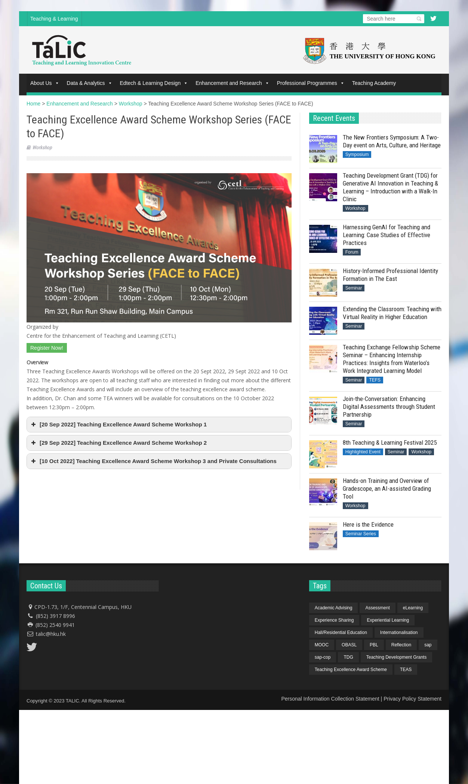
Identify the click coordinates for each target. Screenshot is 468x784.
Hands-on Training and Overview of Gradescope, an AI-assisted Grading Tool (387, 488)
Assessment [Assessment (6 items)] (377, 607)
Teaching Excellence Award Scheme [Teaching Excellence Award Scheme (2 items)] (351, 669)
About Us (44, 83)
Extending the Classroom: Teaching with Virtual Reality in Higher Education (392, 313)
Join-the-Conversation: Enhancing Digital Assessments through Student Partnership (389, 406)
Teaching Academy (374, 83)
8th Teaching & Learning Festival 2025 (390, 442)
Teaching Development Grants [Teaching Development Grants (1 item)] (396, 657)
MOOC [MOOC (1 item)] (322, 644)
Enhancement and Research (232, 83)
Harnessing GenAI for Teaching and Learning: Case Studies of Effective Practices (386, 234)
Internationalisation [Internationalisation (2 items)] (399, 632)
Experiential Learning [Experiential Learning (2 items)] (388, 620)
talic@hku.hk (51, 633)
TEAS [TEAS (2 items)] (406, 669)
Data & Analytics (90, 83)
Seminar (353, 288)
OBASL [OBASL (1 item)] (349, 644)
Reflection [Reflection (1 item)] (401, 644)
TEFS (375, 380)
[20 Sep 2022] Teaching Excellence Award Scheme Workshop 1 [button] (118, 424)
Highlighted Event (363, 451)
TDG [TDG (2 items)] (348, 657)
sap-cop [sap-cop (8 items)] (323, 657)
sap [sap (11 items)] (427, 644)
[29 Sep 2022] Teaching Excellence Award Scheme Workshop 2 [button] (118, 443)
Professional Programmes (311, 83)
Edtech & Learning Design (154, 83)
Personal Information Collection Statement (330, 699)
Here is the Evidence (368, 524)
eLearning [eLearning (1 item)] (413, 607)
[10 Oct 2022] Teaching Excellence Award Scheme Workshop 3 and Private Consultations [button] (153, 461)
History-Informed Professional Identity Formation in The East (390, 274)
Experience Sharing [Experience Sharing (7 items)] (334, 620)
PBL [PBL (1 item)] (374, 644)
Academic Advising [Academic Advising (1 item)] (333, 607)
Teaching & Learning (54, 19)
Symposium (357, 154)
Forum (351, 252)
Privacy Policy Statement (412, 699)
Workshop (42, 147)
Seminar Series (360, 533)
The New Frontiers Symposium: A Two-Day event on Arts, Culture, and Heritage (392, 141)
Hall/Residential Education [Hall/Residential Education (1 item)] (341, 632)
